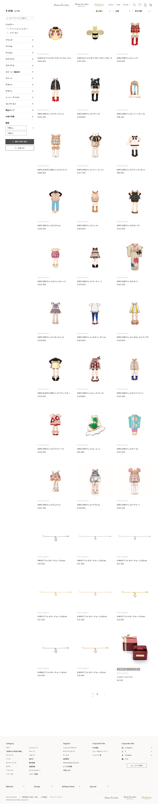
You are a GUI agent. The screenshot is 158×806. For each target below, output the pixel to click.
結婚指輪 (32, 766)
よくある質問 (67, 766)
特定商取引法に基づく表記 (30, 797)
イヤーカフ (9, 774)
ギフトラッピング (69, 751)
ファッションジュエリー (19, 29)
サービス (66, 755)
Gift (118, 5)
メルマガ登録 (136, 766)
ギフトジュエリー (35, 770)
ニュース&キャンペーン (100, 751)
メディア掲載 (33, 774)
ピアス (8, 766)
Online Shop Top (11, 797)
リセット (20, 148)
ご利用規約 (44, 797)
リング (8, 759)
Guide (126, 5)
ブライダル (14, 33)
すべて (8, 748)
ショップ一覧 (96, 755)
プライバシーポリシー (56, 797)
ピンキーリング (11, 763)
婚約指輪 (32, 763)
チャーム (32, 751)
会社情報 (95, 748)
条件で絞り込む (19, 141)
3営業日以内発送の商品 (14, 751)
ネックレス (9, 755)
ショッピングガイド (69, 748)
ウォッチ (32, 755)
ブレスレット (33, 748)
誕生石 (31, 759)
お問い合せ (67, 770)
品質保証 (66, 759)
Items (111, 5)
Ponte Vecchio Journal (71, 763)
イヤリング (9, 770)
